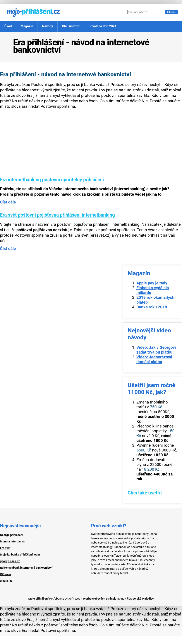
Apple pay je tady (151, 283)
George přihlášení (11, 535)
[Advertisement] (91, 146)
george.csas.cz (10, 561)
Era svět (5, 548)
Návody (47, 26)
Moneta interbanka (12, 541)
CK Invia (5, 574)
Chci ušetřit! (71, 26)
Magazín (27, 26)
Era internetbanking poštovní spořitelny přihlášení (52, 179)
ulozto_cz (6, 580)
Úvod (8, 26)
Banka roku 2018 (151, 307)
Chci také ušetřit (145, 493)
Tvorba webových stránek (99, 598)
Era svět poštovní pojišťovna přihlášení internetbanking (57, 215)
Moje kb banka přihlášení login (20, 554)
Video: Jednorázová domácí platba (154, 359)
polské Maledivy (143, 598)
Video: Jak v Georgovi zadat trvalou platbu (156, 350)
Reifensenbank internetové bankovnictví (26, 567)
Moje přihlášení (38, 598)
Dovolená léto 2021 (103, 26)
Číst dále (8, 202)
